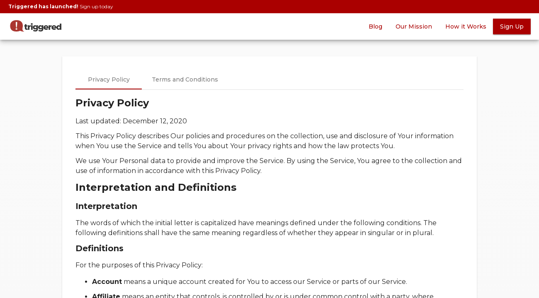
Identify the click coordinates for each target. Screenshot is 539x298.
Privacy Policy (109, 79)
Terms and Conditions (185, 79)
